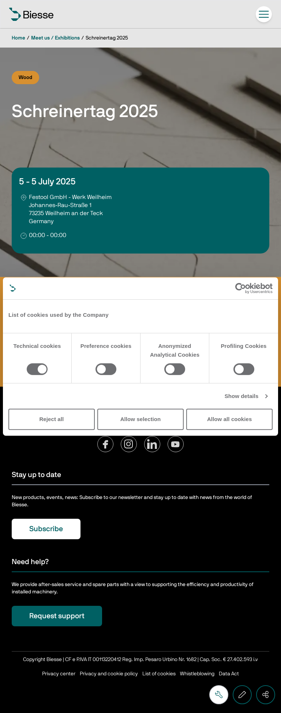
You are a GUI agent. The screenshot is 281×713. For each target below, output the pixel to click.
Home (18, 38)
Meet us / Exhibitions (55, 38)
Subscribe (46, 529)
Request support (57, 616)
